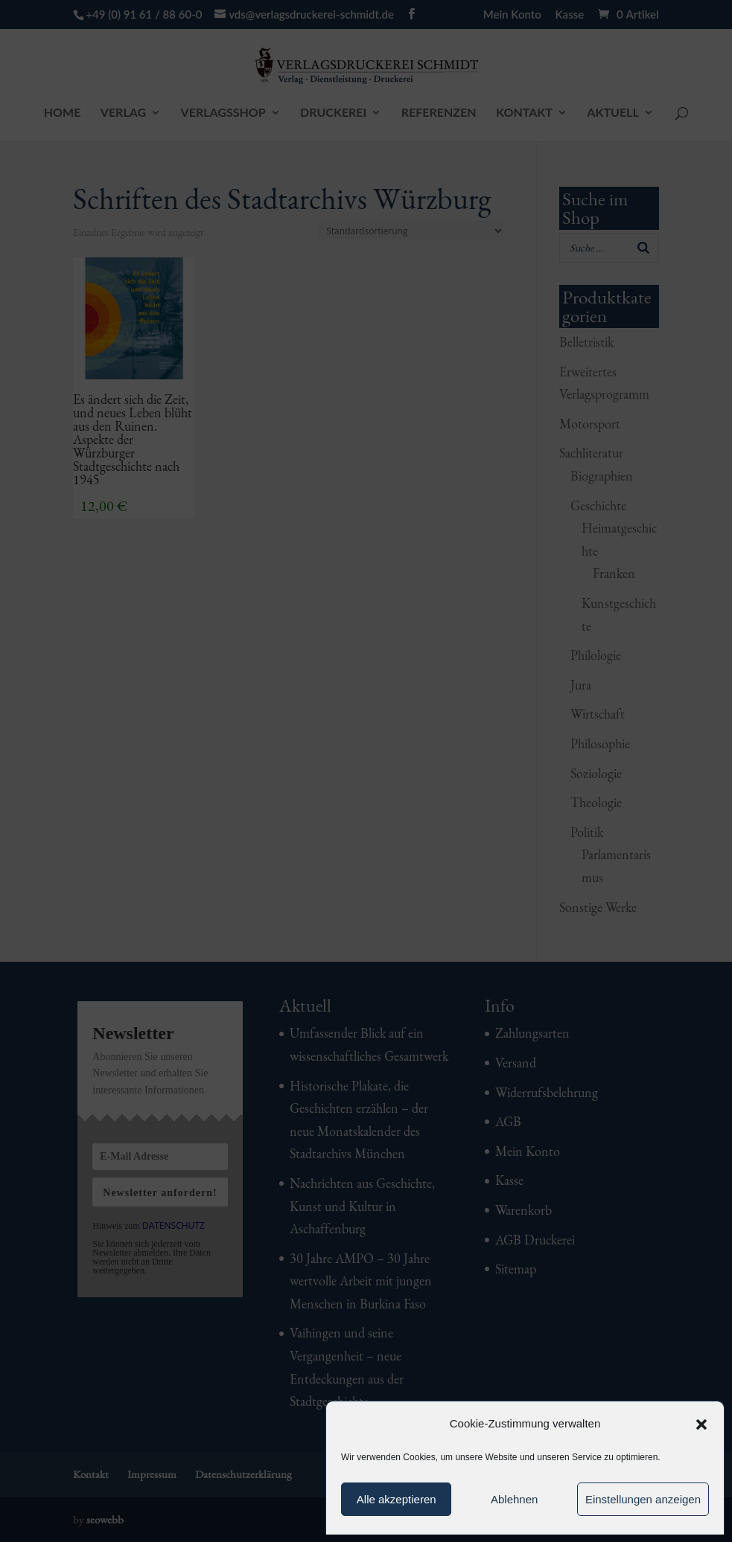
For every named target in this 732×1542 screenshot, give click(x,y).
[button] (701, 1424)
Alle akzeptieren (396, 1499)
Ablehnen (514, 1499)
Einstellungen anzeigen (643, 1499)
